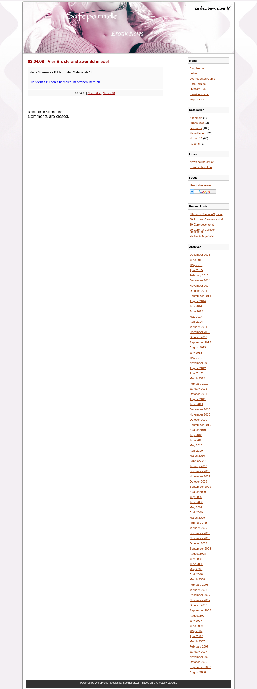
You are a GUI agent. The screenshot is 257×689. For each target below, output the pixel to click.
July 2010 (196, 435)
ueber (193, 73)
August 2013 (198, 347)
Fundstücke (197, 122)
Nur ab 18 (109, 93)
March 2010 (197, 455)
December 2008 (200, 533)
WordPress (101, 682)
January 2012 (198, 388)
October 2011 (198, 393)
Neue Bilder (95, 93)
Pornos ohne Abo (201, 167)
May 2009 (196, 507)
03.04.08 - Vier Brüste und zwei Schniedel (68, 61)
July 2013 (196, 352)
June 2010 (196, 440)
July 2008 (196, 558)
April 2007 (196, 636)
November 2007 (200, 600)
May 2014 (196, 316)
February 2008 (199, 584)
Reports (195, 143)
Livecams (196, 128)
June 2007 (196, 625)
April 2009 (196, 512)
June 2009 (196, 502)
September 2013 (200, 342)
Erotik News (127, 33)
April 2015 (196, 270)
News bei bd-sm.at (202, 161)
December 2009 (200, 471)
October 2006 (198, 661)
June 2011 (196, 404)
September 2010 (200, 424)
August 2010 (198, 429)
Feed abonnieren (201, 185)
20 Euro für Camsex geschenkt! (202, 230)
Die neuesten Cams (202, 78)
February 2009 (199, 522)
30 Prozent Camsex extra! (206, 219)
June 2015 (196, 259)
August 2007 (198, 615)
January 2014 (198, 326)
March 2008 (197, 579)
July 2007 (196, 620)
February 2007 (199, 646)
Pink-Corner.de (199, 94)
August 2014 (198, 301)
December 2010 (200, 409)
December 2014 (200, 280)
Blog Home (197, 68)
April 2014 (196, 321)
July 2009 (196, 497)
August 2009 (198, 491)
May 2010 (196, 445)
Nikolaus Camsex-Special (206, 214)
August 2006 (198, 672)
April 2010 (196, 450)
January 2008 (198, 589)
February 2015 (199, 275)
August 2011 (198, 399)
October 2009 (198, 481)
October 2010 (198, 419)
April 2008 (196, 574)
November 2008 (200, 538)
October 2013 (198, 337)
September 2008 (200, 548)
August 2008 (198, 553)
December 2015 (200, 254)
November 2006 (200, 656)
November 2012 (200, 362)
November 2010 (200, 414)
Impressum (197, 99)
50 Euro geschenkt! (202, 224)
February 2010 (199, 460)
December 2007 (200, 594)
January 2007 (198, 651)
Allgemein (196, 117)
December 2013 (200, 332)
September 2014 (200, 295)
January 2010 (198, 466)
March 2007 (197, 641)
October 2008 (198, 543)
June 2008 (196, 564)
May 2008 (196, 569)
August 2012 (198, 368)
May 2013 (196, 357)
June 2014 (196, 311)
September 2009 (200, 486)
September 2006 (200, 667)
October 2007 (198, 605)
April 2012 (196, 373)
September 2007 (200, 610)
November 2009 (200, 476)
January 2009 (198, 527)
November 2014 (200, 285)
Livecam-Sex (198, 88)
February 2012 (199, 383)
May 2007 (196, 631)
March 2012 (197, 378)
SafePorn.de (198, 83)
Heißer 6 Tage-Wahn (203, 236)
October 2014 (198, 290)
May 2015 (196, 265)
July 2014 (196, 306)
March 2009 (197, 517)
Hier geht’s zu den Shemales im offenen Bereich (64, 82)
